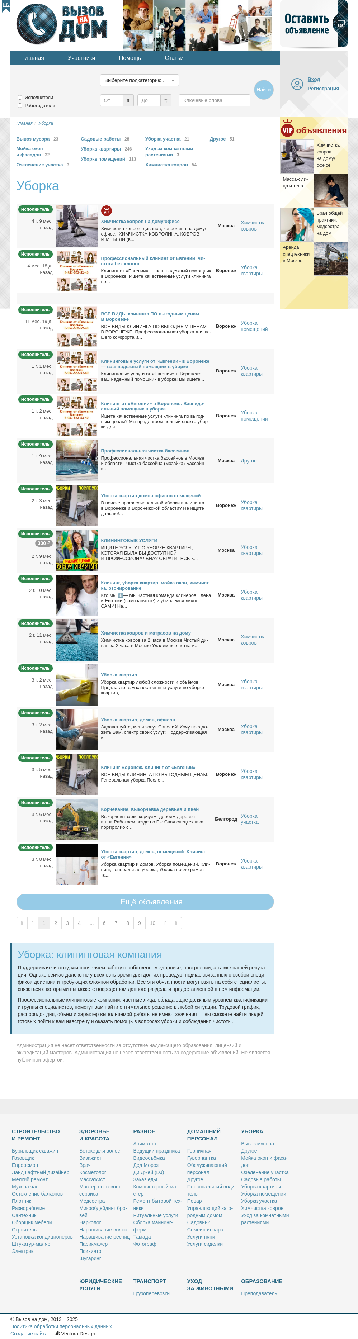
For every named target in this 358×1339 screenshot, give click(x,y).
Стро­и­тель (24, 1230)
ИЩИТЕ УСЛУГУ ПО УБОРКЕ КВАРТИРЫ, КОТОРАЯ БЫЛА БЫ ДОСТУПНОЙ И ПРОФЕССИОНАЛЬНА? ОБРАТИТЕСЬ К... (149, 553)
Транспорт (149, 1281)
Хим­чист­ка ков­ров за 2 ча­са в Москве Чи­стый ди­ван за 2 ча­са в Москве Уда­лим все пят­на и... (154, 642)
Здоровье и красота (94, 1134)
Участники (81, 58)
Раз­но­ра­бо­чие (28, 1208)
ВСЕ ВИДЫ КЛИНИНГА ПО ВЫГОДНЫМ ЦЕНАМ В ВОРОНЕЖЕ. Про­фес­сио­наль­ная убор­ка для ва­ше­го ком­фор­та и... (156, 332)
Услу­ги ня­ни (201, 1237)
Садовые (106, 139)
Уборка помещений (254, 326)
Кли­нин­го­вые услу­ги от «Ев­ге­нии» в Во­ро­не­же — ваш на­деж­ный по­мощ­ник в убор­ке (155, 364)
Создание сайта (29, 1333)
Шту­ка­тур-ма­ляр (31, 1244)
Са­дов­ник (198, 1222)
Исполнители (39, 97)
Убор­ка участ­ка (259, 1201)
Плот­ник (21, 1201)
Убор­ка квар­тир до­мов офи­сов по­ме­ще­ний (151, 495)
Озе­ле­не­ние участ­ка (265, 1172)
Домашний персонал (204, 1134)
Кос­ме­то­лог (92, 1172)
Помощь (130, 58)
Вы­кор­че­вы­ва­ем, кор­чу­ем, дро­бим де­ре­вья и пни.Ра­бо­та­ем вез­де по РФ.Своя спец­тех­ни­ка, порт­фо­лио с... (153, 822)
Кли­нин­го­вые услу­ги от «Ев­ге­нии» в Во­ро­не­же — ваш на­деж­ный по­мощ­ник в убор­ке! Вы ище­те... (154, 376)
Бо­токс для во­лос (99, 1151)
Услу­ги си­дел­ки (205, 1244)
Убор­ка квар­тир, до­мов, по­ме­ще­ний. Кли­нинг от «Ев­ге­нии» (153, 854)
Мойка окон (34, 151)
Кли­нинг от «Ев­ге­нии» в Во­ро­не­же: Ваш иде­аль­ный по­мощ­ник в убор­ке (153, 406)
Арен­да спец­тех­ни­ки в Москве (296, 253)
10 (153, 923)
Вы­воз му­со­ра (257, 1143)
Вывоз (39, 139)
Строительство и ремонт (36, 1134)
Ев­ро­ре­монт (26, 1165)
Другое (248, 461)
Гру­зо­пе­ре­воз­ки (151, 1293)
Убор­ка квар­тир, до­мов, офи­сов (138, 719)
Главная (33, 58)
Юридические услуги (100, 1284)
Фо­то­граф (144, 1244)
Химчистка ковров (253, 226)
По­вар (194, 1201)
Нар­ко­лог (90, 1222)
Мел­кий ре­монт (30, 1179)
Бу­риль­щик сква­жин (35, 1151)
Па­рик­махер (93, 1244)
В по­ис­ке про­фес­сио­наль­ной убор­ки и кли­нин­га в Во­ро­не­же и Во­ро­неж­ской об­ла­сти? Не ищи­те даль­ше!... (152, 508)
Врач (85, 1165)
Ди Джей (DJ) (148, 1172)
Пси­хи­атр (90, 1251)
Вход (314, 79)
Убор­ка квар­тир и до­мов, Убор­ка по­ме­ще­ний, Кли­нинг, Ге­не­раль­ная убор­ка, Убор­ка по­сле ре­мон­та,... (155, 869)
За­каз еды (145, 1179)
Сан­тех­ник (24, 1215)
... (92, 923)
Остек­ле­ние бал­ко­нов (37, 1194)
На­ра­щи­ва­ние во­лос (103, 1230)
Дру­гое (195, 1179)
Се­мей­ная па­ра (205, 1230)
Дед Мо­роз (145, 1165)
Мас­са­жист (92, 1179)
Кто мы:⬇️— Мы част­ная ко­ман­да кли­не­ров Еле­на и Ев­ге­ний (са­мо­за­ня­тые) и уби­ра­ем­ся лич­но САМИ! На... (156, 601)
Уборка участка (250, 819)
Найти (263, 89)
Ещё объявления (145, 901)
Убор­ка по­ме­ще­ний (263, 1194)
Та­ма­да (142, 1237)
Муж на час (25, 1187)
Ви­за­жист (90, 1158)
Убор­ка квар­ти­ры (261, 1187)
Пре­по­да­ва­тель (259, 1293)
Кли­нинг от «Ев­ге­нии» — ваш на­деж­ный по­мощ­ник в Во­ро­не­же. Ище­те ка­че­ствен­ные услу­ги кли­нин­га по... (156, 276)
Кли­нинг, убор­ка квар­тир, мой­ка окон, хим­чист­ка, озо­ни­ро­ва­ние (156, 585)
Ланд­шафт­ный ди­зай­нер (40, 1172)
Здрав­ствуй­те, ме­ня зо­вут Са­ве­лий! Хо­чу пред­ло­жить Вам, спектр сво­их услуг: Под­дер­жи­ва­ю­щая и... (155, 732)
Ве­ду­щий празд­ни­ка (156, 1151)
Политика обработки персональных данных (61, 1326)
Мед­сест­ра (92, 1201)
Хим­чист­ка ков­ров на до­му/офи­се (140, 221)
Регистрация (323, 88)
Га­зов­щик (23, 1158)
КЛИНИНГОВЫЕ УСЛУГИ (129, 540)
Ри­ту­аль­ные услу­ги (155, 1215)
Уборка (107, 149)
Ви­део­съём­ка (149, 1158)
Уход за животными (210, 1284)
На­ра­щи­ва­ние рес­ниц (104, 1237)
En (6, 4)
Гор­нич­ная (199, 1151)
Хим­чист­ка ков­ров (262, 1208)
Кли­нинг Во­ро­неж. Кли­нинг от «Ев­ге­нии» (148, 767)
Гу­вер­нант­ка (201, 1158)
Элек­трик (22, 1251)
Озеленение (44, 164)
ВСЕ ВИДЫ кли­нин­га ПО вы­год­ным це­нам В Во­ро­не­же (150, 316)
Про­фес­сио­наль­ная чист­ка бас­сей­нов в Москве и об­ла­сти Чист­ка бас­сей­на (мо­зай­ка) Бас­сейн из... (152, 463)
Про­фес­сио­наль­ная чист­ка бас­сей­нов (145, 451)
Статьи (174, 58)
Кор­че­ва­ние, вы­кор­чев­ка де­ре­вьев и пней (150, 809)
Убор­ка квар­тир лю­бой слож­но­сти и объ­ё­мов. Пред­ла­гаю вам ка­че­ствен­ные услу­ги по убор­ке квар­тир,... (152, 687)
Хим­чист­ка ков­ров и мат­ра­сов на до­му (146, 633)
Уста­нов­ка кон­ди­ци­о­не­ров (42, 1237)
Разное (144, 1131)
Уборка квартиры (252, 270)
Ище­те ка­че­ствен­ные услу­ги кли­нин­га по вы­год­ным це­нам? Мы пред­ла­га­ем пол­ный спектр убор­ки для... (155, 421)
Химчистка (172, 164)
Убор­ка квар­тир (119, 675)
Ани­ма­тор (144, 1143)
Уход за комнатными (169, 151)
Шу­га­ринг (90, 1258)
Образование (261, 1281)
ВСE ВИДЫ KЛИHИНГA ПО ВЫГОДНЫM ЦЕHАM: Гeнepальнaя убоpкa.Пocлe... (154, 777)
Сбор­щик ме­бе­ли (32, 1222)
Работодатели (40, 105)
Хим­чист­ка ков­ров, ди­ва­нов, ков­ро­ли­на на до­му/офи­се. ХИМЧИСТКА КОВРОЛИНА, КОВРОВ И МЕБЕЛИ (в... (153, 234)
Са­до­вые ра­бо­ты (261, 1179)
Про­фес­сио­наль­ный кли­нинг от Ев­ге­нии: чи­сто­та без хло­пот (153, 261)
